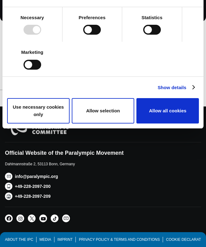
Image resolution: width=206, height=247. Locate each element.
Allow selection (103, 110)
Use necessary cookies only (38, 110)
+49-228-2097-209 (33, 196)
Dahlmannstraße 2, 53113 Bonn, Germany (40, 164)
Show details (172, 87)
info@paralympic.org (36, 176)
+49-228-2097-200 (33, 186)
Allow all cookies (168, 110)
